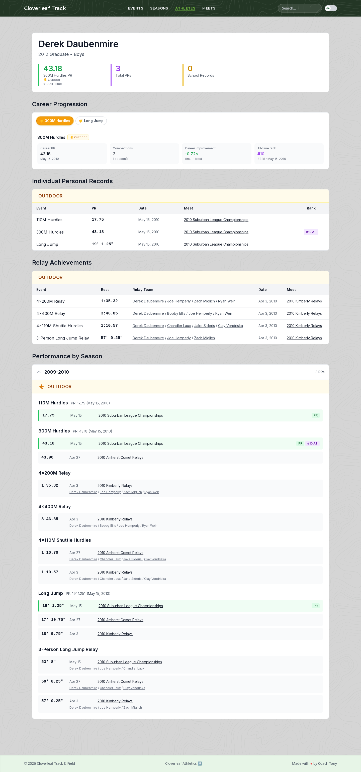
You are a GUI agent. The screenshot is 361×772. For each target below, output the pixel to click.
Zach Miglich (204, 301)
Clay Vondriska (230, 325)
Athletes (185, 8)
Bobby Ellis (176, 313)
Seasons (159, 8)
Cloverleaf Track (45, 8)
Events (135, 8)
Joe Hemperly (179, 301)
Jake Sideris (204, 325)
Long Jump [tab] (91, 121)
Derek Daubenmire (148, 301)
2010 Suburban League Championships (216, 219)
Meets (208, 8)
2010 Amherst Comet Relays (120, 457)
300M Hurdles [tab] (55, 121)
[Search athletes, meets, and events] (300, 8)
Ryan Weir (226, 301)
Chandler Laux (179, 325)
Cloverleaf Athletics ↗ (183, 763)
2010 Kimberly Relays (304, 301)
